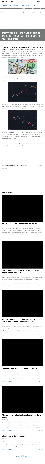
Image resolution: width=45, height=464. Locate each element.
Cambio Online (4, 5)
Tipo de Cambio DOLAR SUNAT (14, 5)
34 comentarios (9, 236)
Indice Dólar (19, 165)
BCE (15, 165)
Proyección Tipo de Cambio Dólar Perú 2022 (19, 223)
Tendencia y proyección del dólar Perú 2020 (19, 368)
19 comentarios (9, 381)
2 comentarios (9, 285)
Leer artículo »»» (40, 236)
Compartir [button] (40, 165)
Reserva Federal (24, 165)
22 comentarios (9, 334)
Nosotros (33, 5)
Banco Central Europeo (10, 165)
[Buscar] (38, 1)
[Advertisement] (22, 19)
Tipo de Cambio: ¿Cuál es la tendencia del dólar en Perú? (22, 416)
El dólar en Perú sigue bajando (14, 436)
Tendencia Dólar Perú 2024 (25, 5)
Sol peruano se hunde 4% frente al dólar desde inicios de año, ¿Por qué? (20, 271)
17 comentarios (9, 430)
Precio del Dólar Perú (8, 1)
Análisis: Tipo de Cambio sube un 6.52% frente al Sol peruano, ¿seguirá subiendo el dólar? (21, 320)
